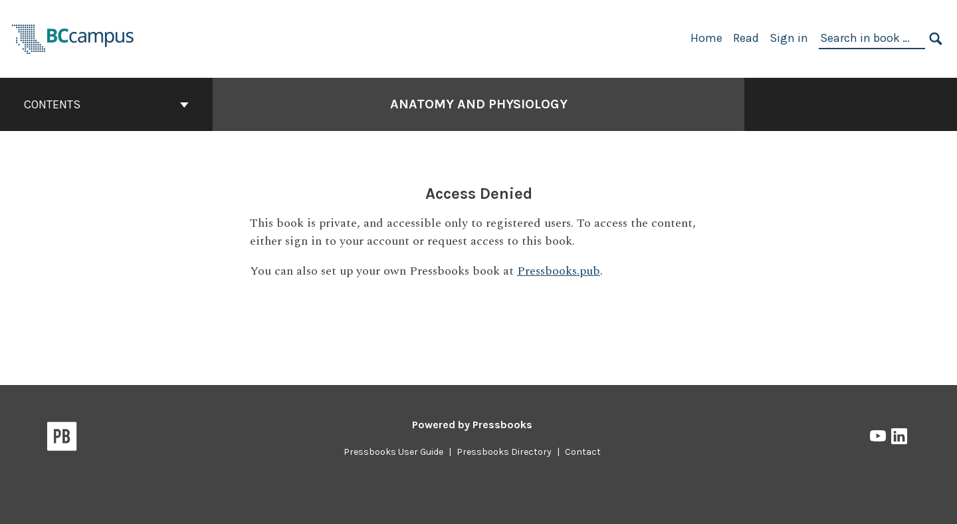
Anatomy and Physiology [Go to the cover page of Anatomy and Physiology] (479, 104)
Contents (106, 104)
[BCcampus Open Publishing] (73, 37)
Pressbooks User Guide (393, 452)
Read (746, 38)
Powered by (472, 424)
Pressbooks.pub (558, 271)
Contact (583, 452)
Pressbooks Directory (504, 452)
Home (706, 38)
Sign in (789, 38)
